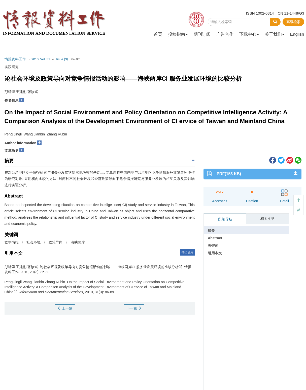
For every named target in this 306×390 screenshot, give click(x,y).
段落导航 (225, 219)
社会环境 (33, 242)
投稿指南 (178, 34)
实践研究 (12, 67)
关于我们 (274, 34)
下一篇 (134, 308)
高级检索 (293, 22)
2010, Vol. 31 (40, 59)
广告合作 (224, 34)
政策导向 (56, 242)
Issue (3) (62, 59)
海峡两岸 (78, 242)
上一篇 (65, 308)
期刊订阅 (202, 34)
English (297, 34)
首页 (158, 34)
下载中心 (249, 34)
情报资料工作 (15, 59)
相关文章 (267, 219)
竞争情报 (12, 242)
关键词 (213, 245)
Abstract (215, 238)
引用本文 (215, 253)
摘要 (211, 230)
